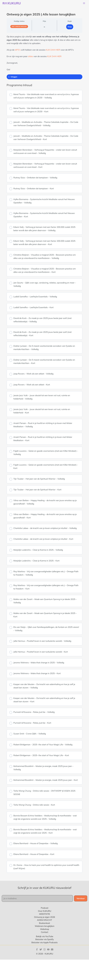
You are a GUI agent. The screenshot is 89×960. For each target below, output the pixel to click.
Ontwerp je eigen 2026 (44, 917)
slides (31, 57)
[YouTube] (48, 950)
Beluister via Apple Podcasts (44, 943)
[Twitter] (41, 950)
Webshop (44, 929)
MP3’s (17, 50)
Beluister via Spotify (44, 940)
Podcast (44, 908)
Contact (44, 932)
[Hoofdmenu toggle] (84, 3)
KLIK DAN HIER (53, 50)
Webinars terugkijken (44, 926)
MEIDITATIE (44, 914)
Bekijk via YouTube (44, 937)
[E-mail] (52, 950)
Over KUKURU (44, 911)
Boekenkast (44, 923)
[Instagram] (44, 950)
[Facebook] (37, 950)
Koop (70, 27)
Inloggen (12, 77)
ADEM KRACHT (44, 920)
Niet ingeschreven (19, 27)
